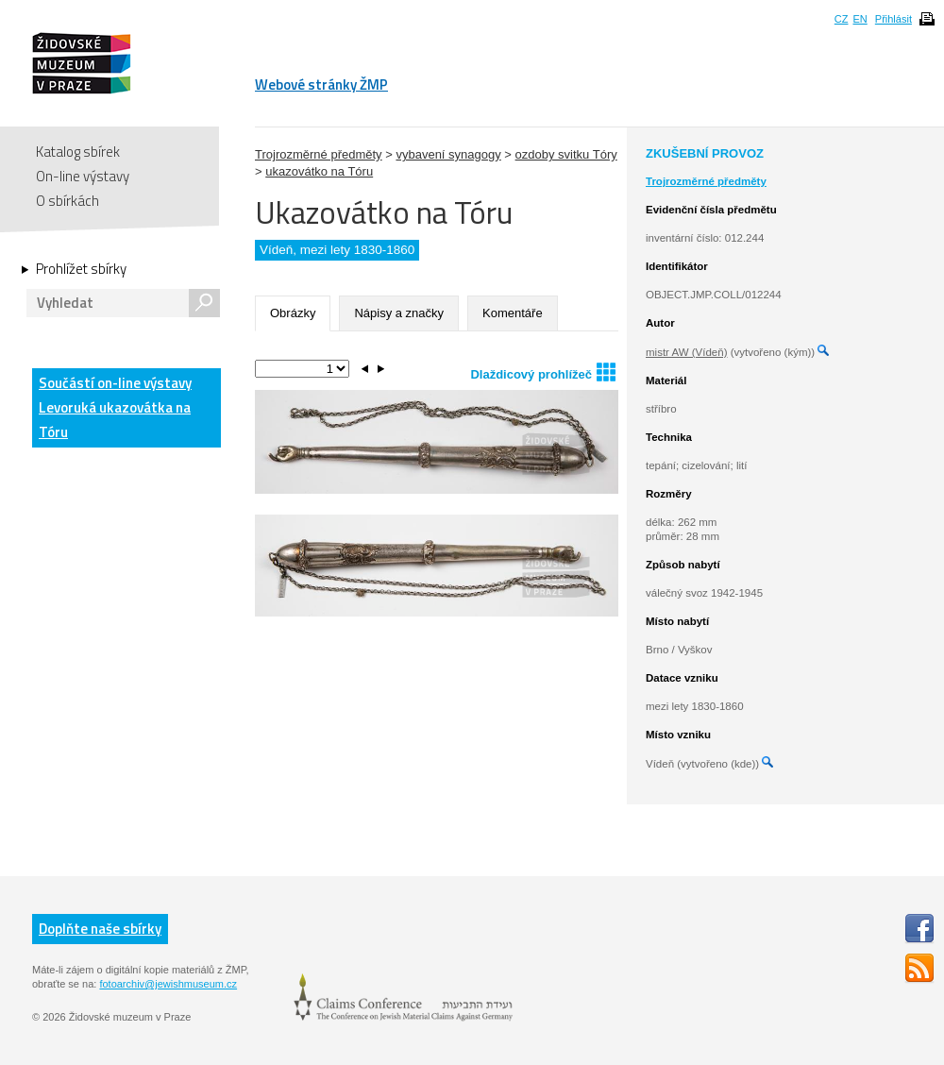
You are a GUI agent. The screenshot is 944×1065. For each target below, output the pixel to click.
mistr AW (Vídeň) (686, 352)
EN (859, 19)
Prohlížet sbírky (81, 269)
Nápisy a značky (399, 313)
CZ (841, 19)
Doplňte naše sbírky (100, 928)
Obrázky (292, 313)
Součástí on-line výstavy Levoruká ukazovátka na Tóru (115, 407)
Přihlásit (893, 19)
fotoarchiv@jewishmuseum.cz (168, 983)
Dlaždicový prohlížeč (542, 371)
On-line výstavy (82, 176)
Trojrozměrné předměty (318, 154)
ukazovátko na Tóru (319, 171)
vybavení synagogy (448, 154)
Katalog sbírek (78, 151)
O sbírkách (67, 200)
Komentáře (512, 313)
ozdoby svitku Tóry (566, 154)
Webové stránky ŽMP (321, 84)
